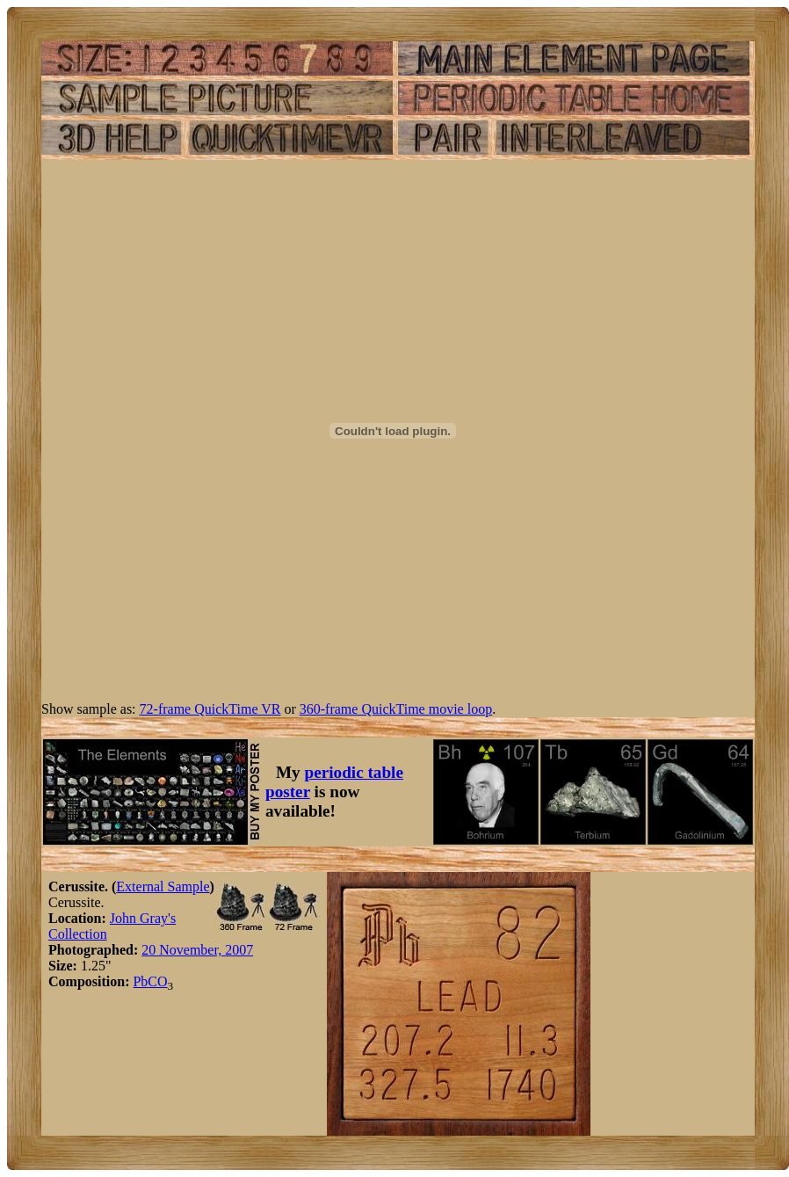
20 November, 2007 (197, 949)
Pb (140, 981)
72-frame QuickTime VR (210, 708)
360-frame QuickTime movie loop (396, 708)
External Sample (162, 886)
